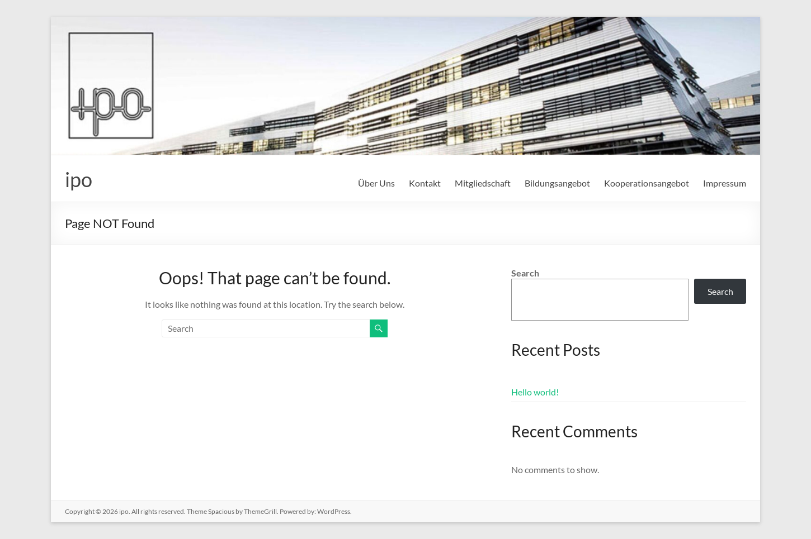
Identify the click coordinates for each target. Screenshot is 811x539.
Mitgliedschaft (483, 183)
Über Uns (376, 183)
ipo (78, 179)
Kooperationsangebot (646, 183)
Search (525, 273)
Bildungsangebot (557, 183)
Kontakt (425, 183)
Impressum (724, 183)
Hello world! (535, 392)
